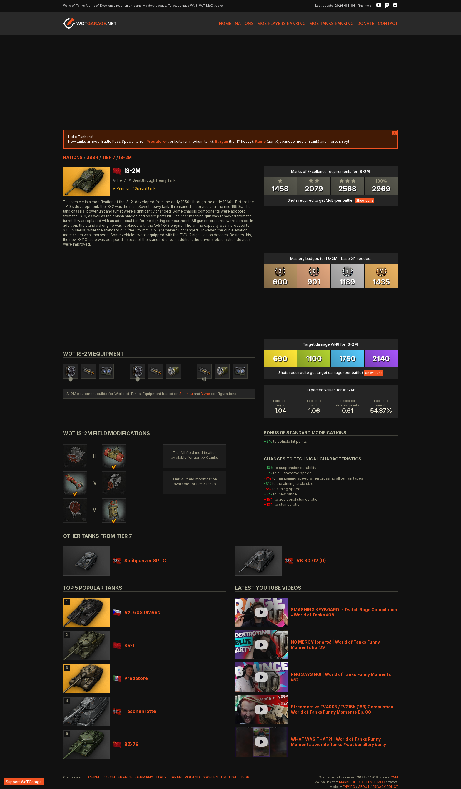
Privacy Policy (385, 787)
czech (109, 777)
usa (233, 777)
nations (73, 157)
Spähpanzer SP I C (139, 560)
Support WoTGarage (24, 782)
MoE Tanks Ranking (331, 23)
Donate (365, 23)
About (364, 787)
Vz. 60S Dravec (136, 612)
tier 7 (108, 157)
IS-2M (125, 157)
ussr (92, 157)
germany (144, 777)
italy (161, 777)
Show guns (364, 201)
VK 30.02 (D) (305, 560)
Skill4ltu (186, 394)
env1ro (349, 787)
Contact (388, 23)
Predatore (130, 678)
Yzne (205, 394)
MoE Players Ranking (281, 23)
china (94, 777)
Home (225, 23)
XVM (394, 777)
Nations (244, 23)
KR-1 (123, 645)
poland (192, 777)
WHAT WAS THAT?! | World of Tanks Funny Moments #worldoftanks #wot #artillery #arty (338, 742)
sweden (210, 777)
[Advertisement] (230, 82)
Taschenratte (134, 711)
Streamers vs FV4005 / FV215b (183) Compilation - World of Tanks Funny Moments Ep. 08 (343, 709)
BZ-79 (126, 744)
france (125, 777)
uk (223, 777)
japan (176, 777)
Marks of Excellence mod (362, 782)
